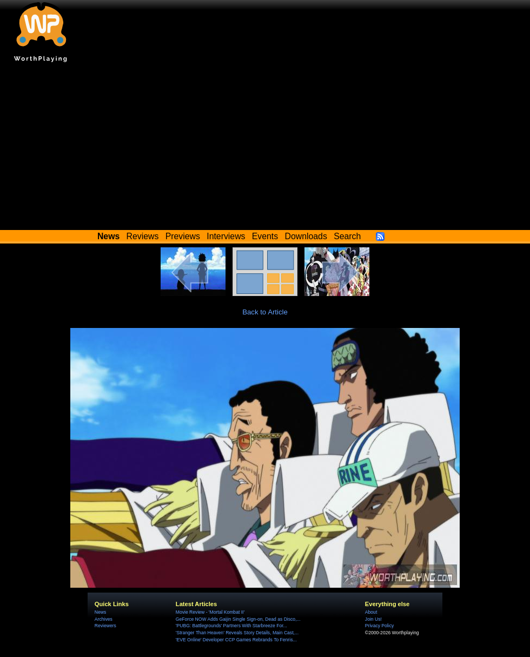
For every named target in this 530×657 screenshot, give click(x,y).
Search (347, 236)
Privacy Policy (379, 625)
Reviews (143, 236)
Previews (182, 236)
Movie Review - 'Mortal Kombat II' (210, 612)
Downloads (306, 236)
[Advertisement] (265, 149)
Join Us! (373, 619)
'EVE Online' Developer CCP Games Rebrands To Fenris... (236, 639)
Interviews (226, 236)
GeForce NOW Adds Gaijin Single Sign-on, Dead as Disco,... (238, 619)
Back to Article (265, 312)
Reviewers (105, 625)
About (371, 612)
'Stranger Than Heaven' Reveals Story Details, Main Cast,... (237, 632)
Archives (103, 619)
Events (265, 236)
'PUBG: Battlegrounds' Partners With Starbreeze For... (231, 625)
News (100, 612)
